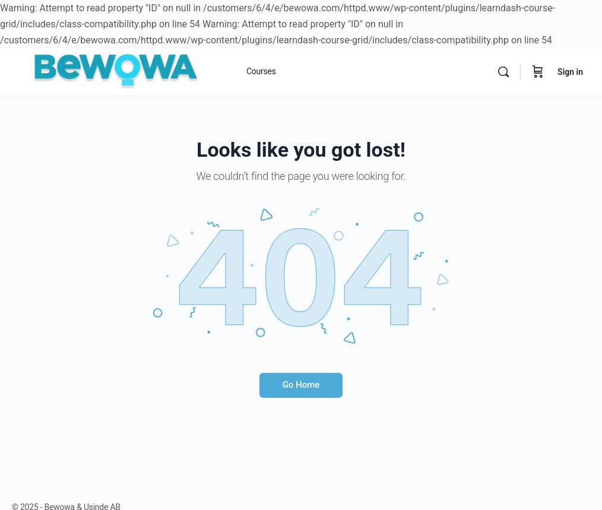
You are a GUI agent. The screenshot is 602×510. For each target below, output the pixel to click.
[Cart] (538, 72)
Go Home (301, 384)
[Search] (503, 72)
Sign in (570, 72)
